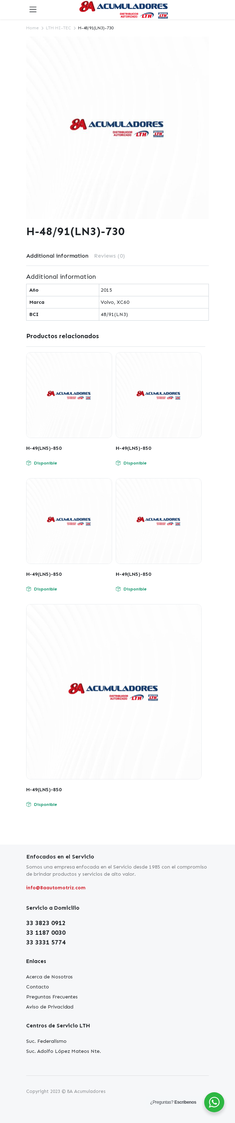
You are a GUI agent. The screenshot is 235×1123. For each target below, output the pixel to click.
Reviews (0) (109, 255)
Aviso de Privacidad (49, 1007)
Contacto (37, 987)
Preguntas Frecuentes (52, 997)
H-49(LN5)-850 (44, 448)
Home (32, 27)
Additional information (57, 255)
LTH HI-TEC (58, 27)
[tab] (57, 256)
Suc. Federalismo (46, 1041)
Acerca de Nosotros (49, 977)
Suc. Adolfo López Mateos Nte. (63, 1051)
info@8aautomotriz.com (56, 888)
